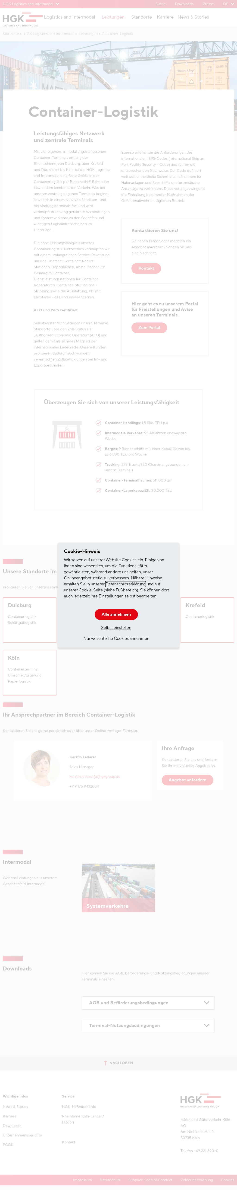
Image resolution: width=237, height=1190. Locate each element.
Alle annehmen (116, 614)
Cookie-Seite (91, 590)
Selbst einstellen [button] (116, 627)
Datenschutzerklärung (126, 584)
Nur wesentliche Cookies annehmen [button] (116, 638)
